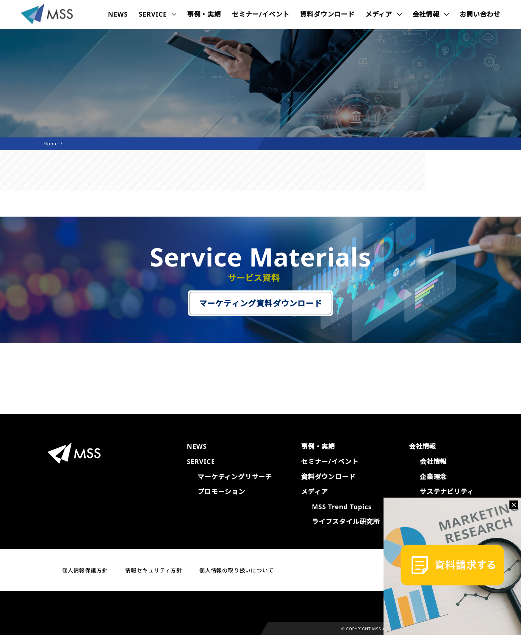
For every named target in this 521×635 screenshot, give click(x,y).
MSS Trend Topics (342, 506)
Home (50, 143)
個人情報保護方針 (85, 570)
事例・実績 (204, 14)
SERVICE (153, 14)
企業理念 (433, 476)
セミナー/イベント (260, 14)
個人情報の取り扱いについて (236, 570)
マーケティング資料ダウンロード (260, 303)
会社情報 (433, 461)
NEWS (118, 14)
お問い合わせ (479, 14)
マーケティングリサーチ (235, 476)
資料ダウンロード (327, 14)
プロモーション (221, 491)
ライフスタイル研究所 (346, 521)
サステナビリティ (447, 491)
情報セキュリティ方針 (153, 570)
